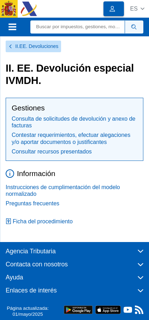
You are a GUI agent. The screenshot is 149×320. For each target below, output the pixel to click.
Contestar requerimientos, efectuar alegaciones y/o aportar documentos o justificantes (71, 138)
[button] (137, 9)
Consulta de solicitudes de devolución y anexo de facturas (73, 122)
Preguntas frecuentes (32, 203)
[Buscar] (77, 27)
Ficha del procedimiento (39, 221)
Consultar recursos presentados (52, 152)
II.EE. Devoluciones (33, 46)
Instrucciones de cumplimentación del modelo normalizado (63, 190)
